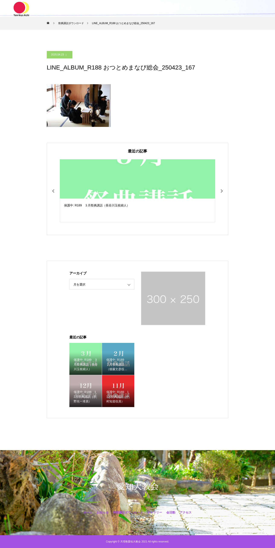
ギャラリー (156, 8)
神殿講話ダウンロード (126, 8)
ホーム (77, 8)
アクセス (196, 8)
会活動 (177, 8)
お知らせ (96, 8)
